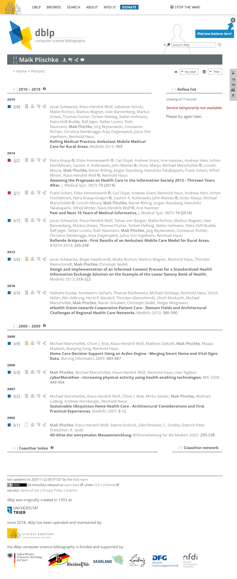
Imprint (71, 490)
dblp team (80, 479)
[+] (180, 447)
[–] (174, 89)
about (92, 7)
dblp (36, 7)
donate (129, 7)
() (79, 185)
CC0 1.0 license (104, 485)
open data (71, 485)
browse (54, 7)
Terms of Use (29, 490)
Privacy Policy (52, 490)
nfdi (108, 7)
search (73, 7)
